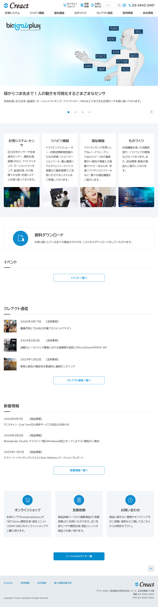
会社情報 (148, 13)
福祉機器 (59, 13)
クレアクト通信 (104, 13)
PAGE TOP (151, 568)
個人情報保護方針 (63, 583)
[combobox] (110, 5)
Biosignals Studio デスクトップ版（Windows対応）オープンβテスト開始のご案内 (51, 441)
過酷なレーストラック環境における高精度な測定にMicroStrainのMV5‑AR (63, 347)
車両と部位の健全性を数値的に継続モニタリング (47, 366)
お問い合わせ (98, 5)
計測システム (12, 13)
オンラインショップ (72, 5)
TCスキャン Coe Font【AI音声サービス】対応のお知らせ (36, 424)
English (124, 5)
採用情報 (128, 13)
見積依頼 (86, 5)
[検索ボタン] (119, 5)
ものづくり (80, 13)
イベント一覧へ (79, 278)
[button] (68, 112)
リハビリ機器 (37, 13)
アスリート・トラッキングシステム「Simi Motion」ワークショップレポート (43, 457)
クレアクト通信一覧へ (79, 380)
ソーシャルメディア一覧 (79, 556)
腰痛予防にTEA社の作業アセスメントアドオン (46, 328)
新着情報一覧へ (79, 470)
